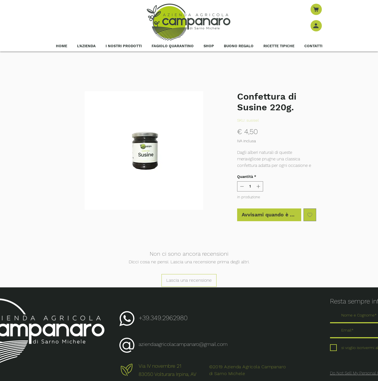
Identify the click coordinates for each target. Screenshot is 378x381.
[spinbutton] (249, 186)
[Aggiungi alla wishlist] (309, 214)
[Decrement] (241, 186)
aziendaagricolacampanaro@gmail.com (183, 344)
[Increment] (258, 186)
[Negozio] (316, 9)
